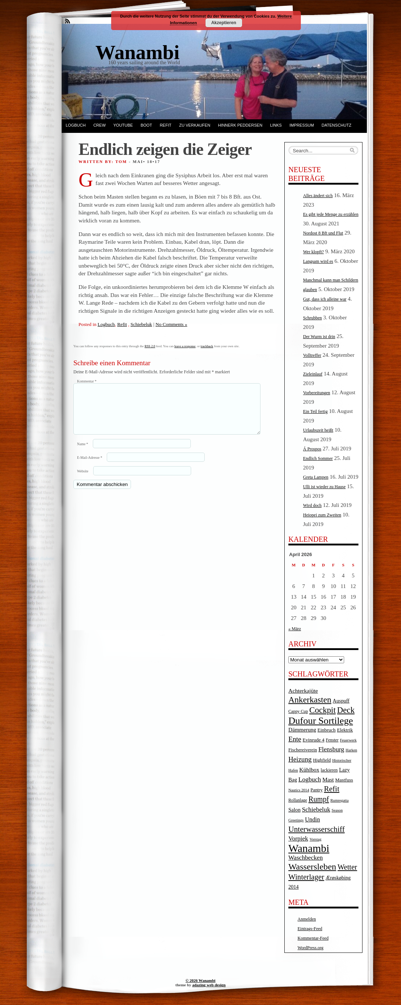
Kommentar (86, 381)
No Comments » (171, 324)
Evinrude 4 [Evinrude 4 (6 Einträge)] (313, 740)
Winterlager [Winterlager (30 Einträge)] (306, 877)
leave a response (185, 346)
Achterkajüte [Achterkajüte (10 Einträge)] (303, 690)
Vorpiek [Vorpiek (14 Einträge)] (298, 838)
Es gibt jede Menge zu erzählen (330, 214)
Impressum (301, 125)
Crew (99, 125)
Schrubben (312, 317)
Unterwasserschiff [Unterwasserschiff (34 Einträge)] (316, 829)
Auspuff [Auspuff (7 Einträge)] (341, 701)
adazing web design (209, 985)
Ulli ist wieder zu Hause (324, 486)
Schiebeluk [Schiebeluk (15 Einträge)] (316, 809)
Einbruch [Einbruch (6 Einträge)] (326, 730)
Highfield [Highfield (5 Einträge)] (322, 760)
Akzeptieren (223, 22)
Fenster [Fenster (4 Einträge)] (332, 740)
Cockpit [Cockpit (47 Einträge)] (322, 710)
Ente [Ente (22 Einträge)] (294, 739)
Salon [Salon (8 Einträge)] (294, 810)
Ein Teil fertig (315, 411)
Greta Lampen (315, 477)
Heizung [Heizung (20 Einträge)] (299, 759)
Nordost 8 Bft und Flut (323, 233)
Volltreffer (312, 355)
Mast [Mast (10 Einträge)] (328, 779)
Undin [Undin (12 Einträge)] (312, 819)
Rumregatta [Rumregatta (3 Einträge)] (339, 800)
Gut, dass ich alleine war (324, 299)
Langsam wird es (318, 261)
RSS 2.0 (150, 346)
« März (294, 628)
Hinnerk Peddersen (240, 125)
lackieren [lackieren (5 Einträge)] (329, 770)
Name (82, 453)
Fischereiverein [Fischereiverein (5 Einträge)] (302, 749)
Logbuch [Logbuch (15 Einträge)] (309, 779)
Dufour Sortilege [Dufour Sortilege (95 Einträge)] (320, 720)
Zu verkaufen (194, 125)
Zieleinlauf (312, 374)
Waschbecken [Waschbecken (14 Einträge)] (305, 857)
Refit (165, 125)
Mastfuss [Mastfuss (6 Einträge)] (344, 780)
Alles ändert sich (318, 195)
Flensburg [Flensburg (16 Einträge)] (331, 749)
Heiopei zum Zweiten (322, 515)
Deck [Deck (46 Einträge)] (346, 710)
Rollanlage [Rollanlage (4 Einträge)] (297, 800)
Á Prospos (312, 448)
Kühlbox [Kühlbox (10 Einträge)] (309, 769)
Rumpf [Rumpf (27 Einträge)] (319, 799)
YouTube (123, 125)
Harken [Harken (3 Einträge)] (351, 750)
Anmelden (307, 919)
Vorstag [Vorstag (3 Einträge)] (315, 839)
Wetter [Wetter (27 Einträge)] (347, 867)
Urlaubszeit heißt (318, 430)
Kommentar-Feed (313, 938)
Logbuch (75, 125)
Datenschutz (336, 125)
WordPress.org (310, 947)
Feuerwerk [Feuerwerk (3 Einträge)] (348, 740)
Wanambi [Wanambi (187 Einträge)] (308, 848)
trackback (207, 346)
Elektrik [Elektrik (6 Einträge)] (345, 730)
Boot (146, 125)
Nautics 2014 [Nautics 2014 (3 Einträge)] (298, 790)
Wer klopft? (313, 251)
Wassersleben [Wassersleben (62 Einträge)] (312, 866)
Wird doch (312, 505)
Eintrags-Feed (310, 928)
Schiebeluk (141, 324)
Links (276, 125)
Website (82, 480)
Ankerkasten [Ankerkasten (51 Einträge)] (309, 699)
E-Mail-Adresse (89, 466)
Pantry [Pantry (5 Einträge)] (316, 789)
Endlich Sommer (318, 458)
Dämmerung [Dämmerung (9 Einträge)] (302, 730)
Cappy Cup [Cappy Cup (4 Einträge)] (298, 711)
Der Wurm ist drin (319, 336)
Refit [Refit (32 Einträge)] (331, 788)
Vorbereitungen (316, 392)
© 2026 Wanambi (200, 980)
